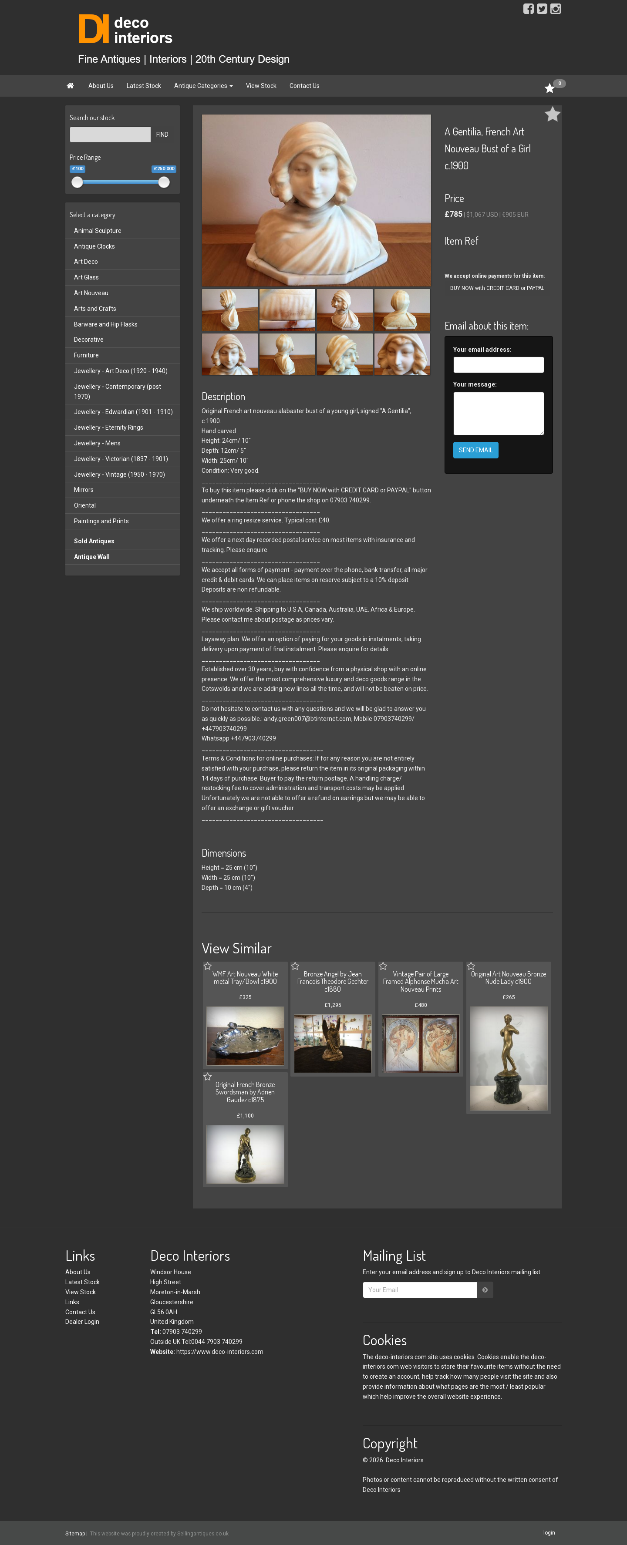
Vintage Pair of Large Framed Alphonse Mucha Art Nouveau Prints (420, 981)
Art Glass (86, 277)
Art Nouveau (91, 292)
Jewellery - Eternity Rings (108, 427)
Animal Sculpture (97, 230)
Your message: (475, 384)
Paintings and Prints (101, 521)
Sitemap (75, 1533)
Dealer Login (82, 1321)
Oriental (85, 505)
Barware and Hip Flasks (106, 324)
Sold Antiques (94, 541)
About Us (101, 85)
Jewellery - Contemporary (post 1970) (117, 391)
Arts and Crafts (95, 308)
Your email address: (482, 349)
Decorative (89, 339)
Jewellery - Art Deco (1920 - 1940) (121, 370)
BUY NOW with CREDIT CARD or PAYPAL (497, 288)
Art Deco (86, 261)
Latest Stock (144, 85)
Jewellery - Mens (97, 443)
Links (72, 1302)
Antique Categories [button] (203, 85)
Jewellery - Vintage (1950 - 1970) (119, 474)
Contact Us (305, 85)
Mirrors (84, 489)
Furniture (86, 355)
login (549, 1533)
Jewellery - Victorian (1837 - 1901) (121, 458)
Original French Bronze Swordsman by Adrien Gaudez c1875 (245, 1092)
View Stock (261, 85)
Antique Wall (92, 556)
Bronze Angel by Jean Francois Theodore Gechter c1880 (332, 981)
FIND (162, 134)
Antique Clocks (94, 246)
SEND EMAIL (476, 450)
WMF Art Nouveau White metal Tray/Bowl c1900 (245, 977)
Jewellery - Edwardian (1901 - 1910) (123, 411)
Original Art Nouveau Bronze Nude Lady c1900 (508, 977)
